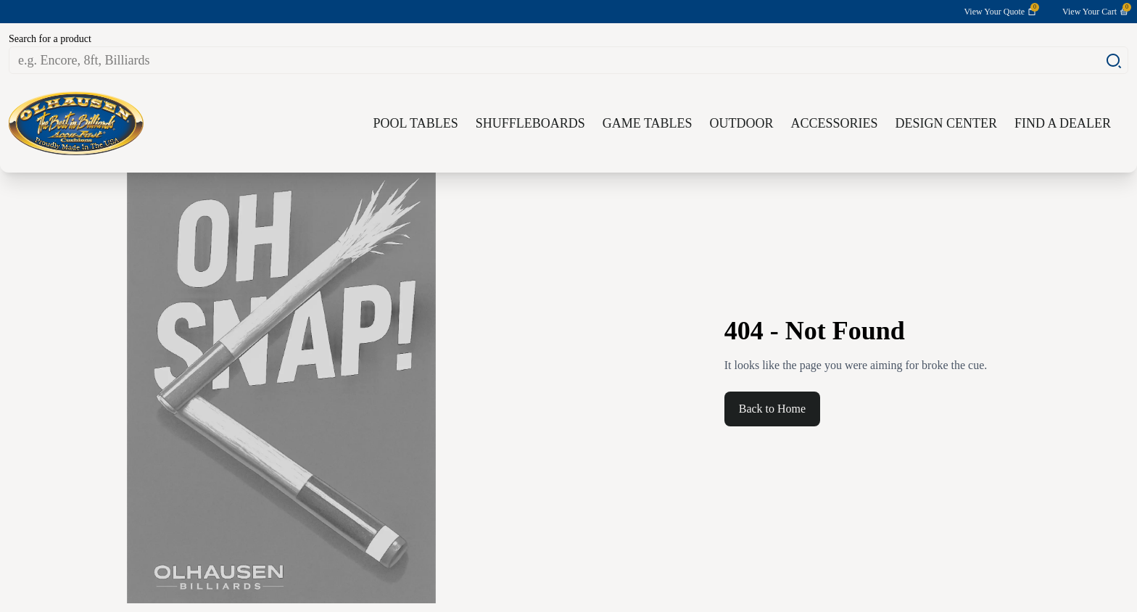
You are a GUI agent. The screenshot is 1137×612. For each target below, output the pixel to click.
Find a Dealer (1062, 123)
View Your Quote (1000, 11)
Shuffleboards (530, 123)
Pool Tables (415, 123)
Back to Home (772, 408)
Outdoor (741, 123)
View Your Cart (1095, 11)
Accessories (833, 123)
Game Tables (647, 123)
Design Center (946, 123)
